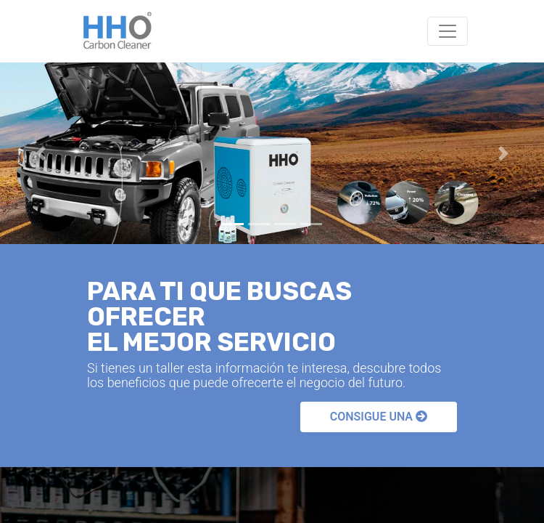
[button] (41, 153)
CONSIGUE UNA (378, 416)
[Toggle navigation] (447, 31)
